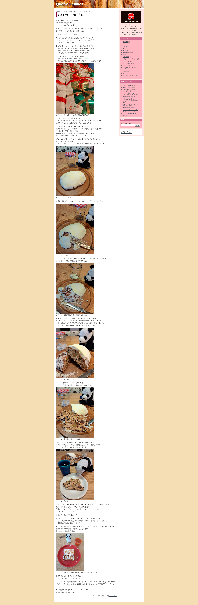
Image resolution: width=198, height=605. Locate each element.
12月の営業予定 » (86, 11)
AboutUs (125, 42)
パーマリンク (113, 596)
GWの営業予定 (127, 85)
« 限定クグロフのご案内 (64, 11)
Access (125, 44)
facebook (125, 54)
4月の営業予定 (127, 87)
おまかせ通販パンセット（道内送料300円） (130, 93)
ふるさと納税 (127, 61)
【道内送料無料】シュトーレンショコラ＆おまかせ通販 (130, 100)
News (124, 50)
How (124, 46)
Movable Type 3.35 (126, 133)
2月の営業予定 (127, 107)
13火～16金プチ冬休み (129, 113)
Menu (124, 48)
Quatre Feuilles (69, 4)
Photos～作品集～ (128, 52)
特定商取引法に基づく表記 (130, 75)
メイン (76, 11)
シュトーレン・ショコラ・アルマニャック (130, 110)
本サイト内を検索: (126, 123)
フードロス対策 (127, 63)
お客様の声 (126, 57)
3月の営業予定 (127, 96)
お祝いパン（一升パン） (130, 59)
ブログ (125, 65)
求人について (127, 73)
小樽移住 (125, 71)
